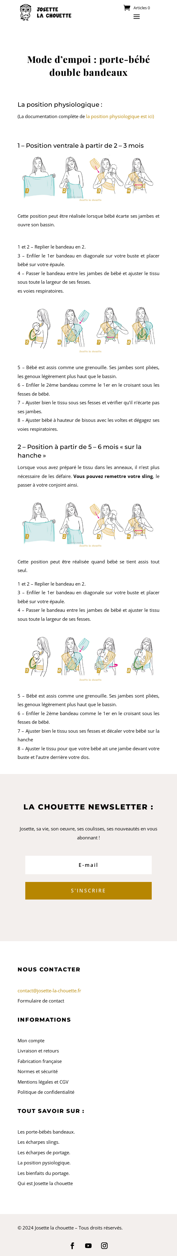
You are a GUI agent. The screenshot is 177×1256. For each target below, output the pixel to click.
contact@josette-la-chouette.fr (49, 990)
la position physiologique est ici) (120, 116)
